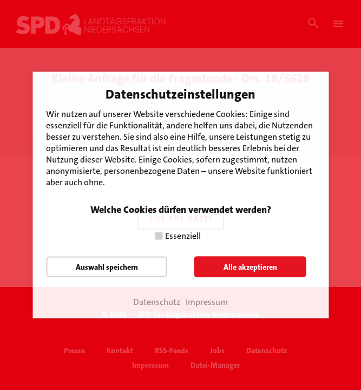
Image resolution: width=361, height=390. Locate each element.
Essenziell (183, 236)
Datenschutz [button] (156, 302)
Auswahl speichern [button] (107, 267)
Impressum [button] (207, 302)
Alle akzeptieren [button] (250, 267)
